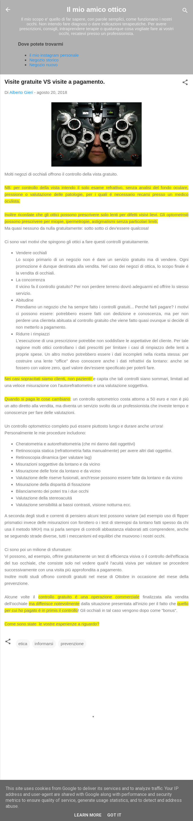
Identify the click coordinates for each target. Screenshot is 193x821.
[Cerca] (185, 11)
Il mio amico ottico (96, 9)
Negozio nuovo (43, 64)
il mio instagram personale (54, 55)
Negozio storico (43, 59)
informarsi (44, 643)
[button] (185, 83)
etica (22, 643)
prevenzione (72, 643)
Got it (114, 815)
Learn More (88, 815)
